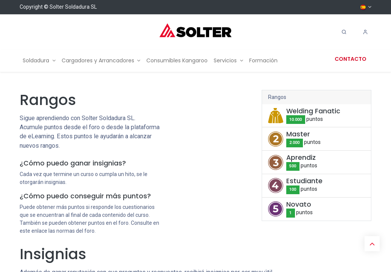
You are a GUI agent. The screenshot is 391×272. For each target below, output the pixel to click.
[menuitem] (39, 61)
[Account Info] (365, 32)
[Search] (344, 32)
